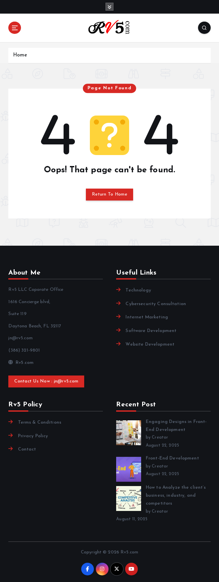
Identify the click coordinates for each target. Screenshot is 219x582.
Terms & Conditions (39, 422)
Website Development (149, 344)
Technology (138, 290)
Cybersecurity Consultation (155, 304)
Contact (27, 449)
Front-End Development (172, 458)
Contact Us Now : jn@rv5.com (46, 381)
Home (20, 55)
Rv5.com (21, 363)
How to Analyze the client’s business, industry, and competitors (176, 495)
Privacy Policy (33, 436)
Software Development (150, 331)
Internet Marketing (146, 317)
